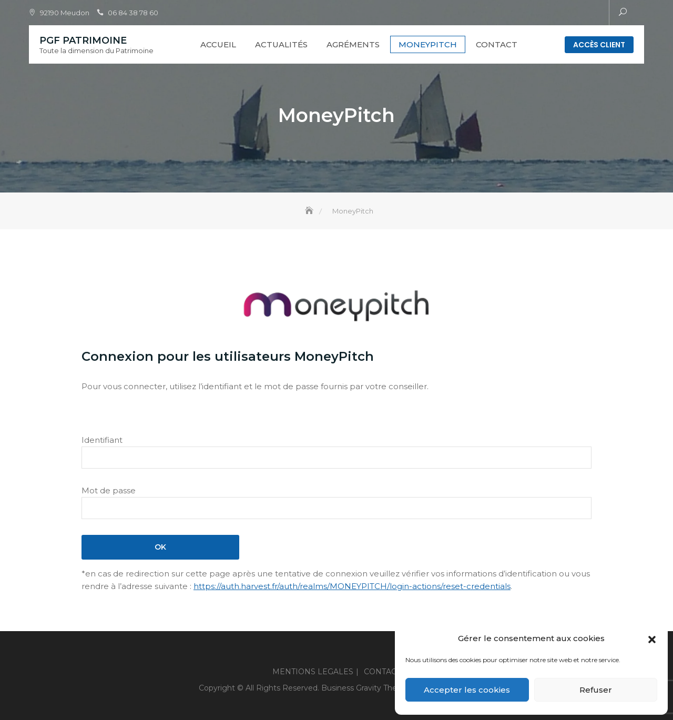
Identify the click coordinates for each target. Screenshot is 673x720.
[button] (652, 638)
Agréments (353, 44)
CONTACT (496, 44)
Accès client (599, 44)
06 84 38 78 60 (133, 12)
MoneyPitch (428, 44)
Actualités (281, 44)
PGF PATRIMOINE (83, 40)
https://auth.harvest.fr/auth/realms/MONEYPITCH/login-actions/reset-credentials (352, 586)
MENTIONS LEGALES (312, 671)
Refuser (595, 690)
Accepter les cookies (467, 690)
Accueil (218, 44)
